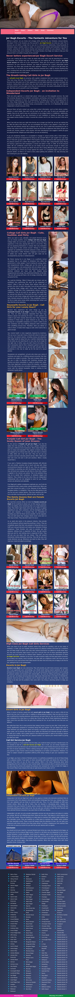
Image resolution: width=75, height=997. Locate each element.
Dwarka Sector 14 (62, 946)
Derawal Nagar (61, 890)
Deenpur (44, 984)
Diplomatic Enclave (60, 911)
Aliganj (12, 910)
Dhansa (59, 894)
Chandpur (44, 897)
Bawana (28, 930)
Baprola (28, 906)
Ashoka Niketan (14, 953)
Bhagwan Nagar (30, 946)
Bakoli (27, 892)
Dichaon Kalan (61, 901)
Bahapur (28, 885)
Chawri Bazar (45, 910)
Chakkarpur (45, 883)
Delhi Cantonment (62, 874)
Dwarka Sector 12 (62, 941)
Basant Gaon (29, 926)
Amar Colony (14, 912)
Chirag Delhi (45, 919)
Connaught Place (46, 939)
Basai (27, 919)
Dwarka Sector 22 (62, 966)
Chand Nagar (45, 890)
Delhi (36, 30)
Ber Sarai (28, 939)
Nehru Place (13, 874)
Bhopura (28, 971)
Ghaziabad (50, 30)
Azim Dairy (13, 986)
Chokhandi (45, 930)
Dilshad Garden (61, 906)
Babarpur (13, 989)
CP (42, 942)
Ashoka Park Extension (13, 956)
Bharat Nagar (30, 953)
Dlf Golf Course (61, 921)
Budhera (44, 876)
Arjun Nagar (13, 941)
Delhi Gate (60, 879)
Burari (43, 879)
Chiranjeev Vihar (46, 924)
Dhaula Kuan (60, 897)
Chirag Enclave (46, 921)
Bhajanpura (29, 948)
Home (16, 30)
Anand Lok (13, 917)
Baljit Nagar (29, 899)
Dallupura (44, 959)
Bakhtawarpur (30, 888)
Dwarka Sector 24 (62, 971)
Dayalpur (44, 977)
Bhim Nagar (29, 962)
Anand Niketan (14, 919)
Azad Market (14, 977)
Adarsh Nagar (14, 885)
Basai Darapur (30, 921)
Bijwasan (28, 975)
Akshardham (14, 905)
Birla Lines (29, 980)
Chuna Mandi (45, 935)
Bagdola (28, 883)
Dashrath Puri (45, 971)
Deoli (58, 885)
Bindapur (28, 977)
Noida (42, 30)
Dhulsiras (59, 899)
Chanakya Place (46, 885)
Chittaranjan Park (46, 928)
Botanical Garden (31, 982)
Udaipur (30, 30)
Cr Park (44, 944)
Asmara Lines (14, 964)
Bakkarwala (29, 890)
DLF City (59, 917)
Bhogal (28, 964)
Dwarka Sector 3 (62, 984)
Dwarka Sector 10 (62, 937)
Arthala (12, 944)
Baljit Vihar (29, 901)
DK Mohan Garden (62, 914)
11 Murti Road (14, 876)
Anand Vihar (13, 923)
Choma (44, 933)
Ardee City (13, 937)
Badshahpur (29, 881)
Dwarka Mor (60, 932)
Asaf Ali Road (14, 946)
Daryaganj (44, 966)
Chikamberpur (46, 914)
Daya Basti (45, 975)
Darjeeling (44, 964)
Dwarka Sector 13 (62, 944)
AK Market (13, 903)
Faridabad (18, 33)
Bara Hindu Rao (30, 908)
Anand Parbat (14, 921)
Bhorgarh (28, 973)
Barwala (28, 917)
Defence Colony (46, 986)
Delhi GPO (60, 881)
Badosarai (29, 879)
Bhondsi (28, 968)
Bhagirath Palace (31, 942)
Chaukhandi (45, 908)
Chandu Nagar (46, 899)
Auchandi (13, 968)
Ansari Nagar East (15, 932)
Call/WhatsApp (14, 179)
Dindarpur (60, 908)
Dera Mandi (60, 888)
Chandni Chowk (46, 894)
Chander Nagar (46, 892)
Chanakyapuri (45, 888)
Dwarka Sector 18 (62, 955)
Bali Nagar (29, 897)
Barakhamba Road (29, 911)
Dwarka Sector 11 (62, 939)
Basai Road (29, 924)
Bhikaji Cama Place (29, 958)
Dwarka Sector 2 (62, 959)
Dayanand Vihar (46, 982)
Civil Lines (44, 937)
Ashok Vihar (13, 950)
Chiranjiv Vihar (46, 926)
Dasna (43, 973)
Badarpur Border (30, 874)
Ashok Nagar (14, 948)
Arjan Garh (13, 939)
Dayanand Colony (47, 980)
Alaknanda (13, 908)
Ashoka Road (14, 959)
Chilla (43, 917)
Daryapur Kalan (46, 968)
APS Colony (13, 935)
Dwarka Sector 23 (62, 968)
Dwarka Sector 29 (62, 982)
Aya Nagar (13, 975)
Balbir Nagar (29, 894)
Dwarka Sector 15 (62, 948)
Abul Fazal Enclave (13, 882)
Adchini (12, 887)
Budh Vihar (45, 874)
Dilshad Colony (61, 903)
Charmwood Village (45, 902)
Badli (27, 876)
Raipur (23, 30)
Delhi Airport (45, 989)
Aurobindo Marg (14, 973)
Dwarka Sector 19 (62, 957)
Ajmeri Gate (13, 896)
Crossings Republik (44, 947)
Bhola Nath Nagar (31, 966)
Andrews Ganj (14, 928)
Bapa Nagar (29, 903)
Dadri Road (45, 955)
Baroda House (30, 914)
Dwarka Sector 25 (62, 973)
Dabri (43, 950)
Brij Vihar (28, 989)
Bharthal (28, 955)
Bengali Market (30, 937)
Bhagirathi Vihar (30, 944)
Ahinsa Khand (14, 892)
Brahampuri (29, 984)
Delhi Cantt (60, 876)
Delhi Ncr (59, 883)
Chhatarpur (45, 912)
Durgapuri (60, 924)
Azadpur (12, 984)
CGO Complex (45, 881)
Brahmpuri (29, 986)
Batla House (29, 928)
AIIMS (12, 894)
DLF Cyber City (61, 919)
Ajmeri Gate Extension (13, 900)
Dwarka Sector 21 (62, 964)
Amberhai (13, 914)
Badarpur (13, 991)
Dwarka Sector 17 (62, 953)
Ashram (12, 962)
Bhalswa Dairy (30, 951)
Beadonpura (29, 935)
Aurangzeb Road (15, 971)
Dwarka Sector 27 (62, 977)
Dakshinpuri (45, 957)
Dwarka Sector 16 (62, 950)
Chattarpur (45, 905)
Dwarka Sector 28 (62, 980)
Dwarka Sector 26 (62, 975)
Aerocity (12, 890)
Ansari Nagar (14, 930)
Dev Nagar (60, 892)
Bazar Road (29, 933)
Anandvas (13, 926)
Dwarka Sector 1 (62, 935)
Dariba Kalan (45, 962)
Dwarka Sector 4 (62, 986)
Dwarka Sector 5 (62, 989)
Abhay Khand (14, 879)
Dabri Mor (44, 953)
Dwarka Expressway (60, 929)
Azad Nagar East (15, 982)
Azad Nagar (13, 980)
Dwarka (59, 926)
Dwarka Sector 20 (62, 962)
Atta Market (13, 966)
